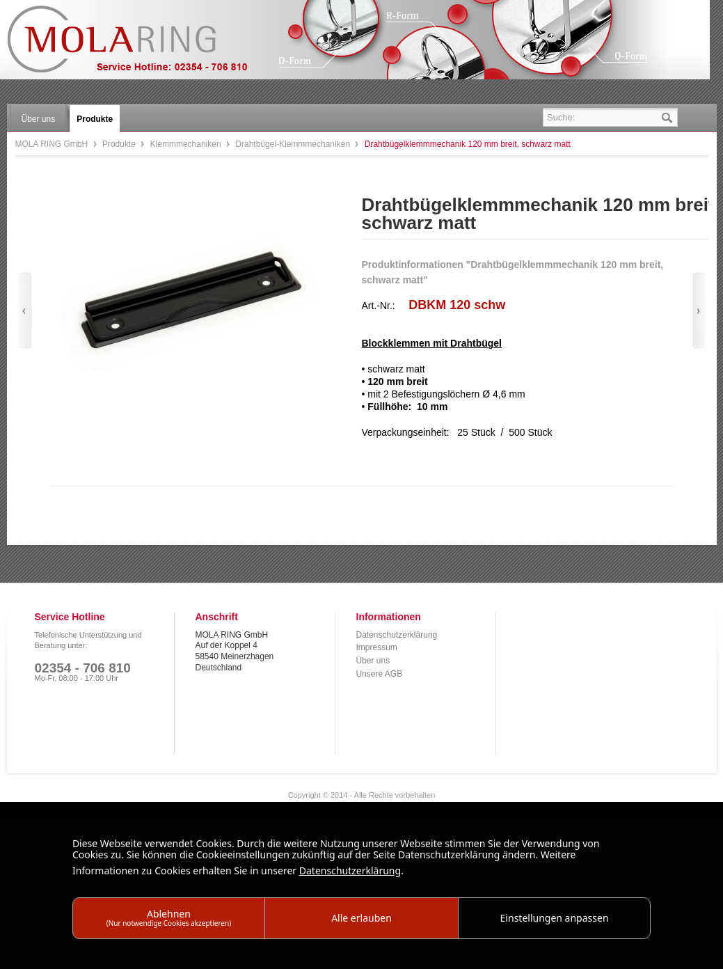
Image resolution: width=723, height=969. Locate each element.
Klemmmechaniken (186, 144)
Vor (699, 310)
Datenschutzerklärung (397, 635)
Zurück (24, 310)
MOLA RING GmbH (138, 46)
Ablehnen (169, 917)
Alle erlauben (361, 917)
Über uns (373, 660)
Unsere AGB (379, 674)
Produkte (120, 144)
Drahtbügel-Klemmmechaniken (293, 144)
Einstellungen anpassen (554, 917)
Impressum (376, 647)
